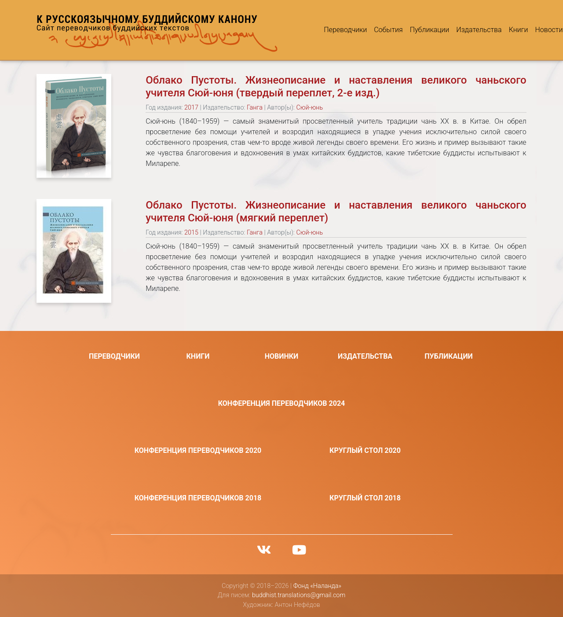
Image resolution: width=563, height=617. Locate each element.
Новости (522, 30)
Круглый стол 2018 (365, 498)
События (361, 30)
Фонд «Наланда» (317, 586)
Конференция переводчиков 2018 (198, 498)
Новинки (282, 356)
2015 (191, 232)
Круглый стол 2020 (365, 450)
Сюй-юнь (309, 107)
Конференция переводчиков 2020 (198, 450)
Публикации (402, 30)
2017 (191, 107)
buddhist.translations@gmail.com (298, 595)
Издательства (452, 30)
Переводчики (318, 30)
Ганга (255, 107)
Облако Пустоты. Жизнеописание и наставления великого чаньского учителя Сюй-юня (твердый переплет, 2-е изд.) (336, 86)
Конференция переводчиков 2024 (281, 403)
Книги (491, 30)
